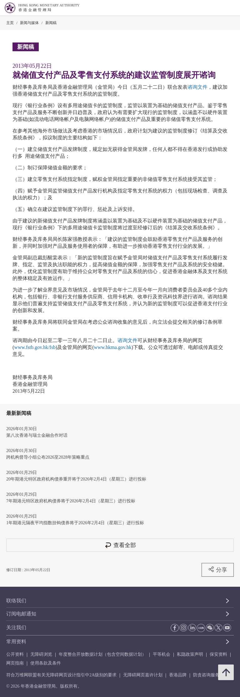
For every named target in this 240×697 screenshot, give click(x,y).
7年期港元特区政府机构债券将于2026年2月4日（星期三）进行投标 (70, 501)
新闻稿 (51, 23)
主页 (10, 23)
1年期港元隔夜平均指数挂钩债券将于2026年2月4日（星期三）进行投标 (75, 522)
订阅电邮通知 (21, 613)
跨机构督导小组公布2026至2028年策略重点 (47, 457)
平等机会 (161, 654)
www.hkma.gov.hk (113, 347)
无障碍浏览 (41, 654)
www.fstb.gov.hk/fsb (35, 347)
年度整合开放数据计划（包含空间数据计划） (102, 654)
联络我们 (16, 600)
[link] (219, 8)
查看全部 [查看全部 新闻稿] (120, 545)
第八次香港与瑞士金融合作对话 (37, 435)
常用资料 (16, 641)
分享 (217, 569)
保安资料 (218, 654)
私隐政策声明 (190, 654)
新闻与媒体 (29, 23)
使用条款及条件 (45, 663)
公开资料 (15, 654)
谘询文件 (198, 87)
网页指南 (15, 663)
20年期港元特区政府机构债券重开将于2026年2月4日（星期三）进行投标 (76, 479)
